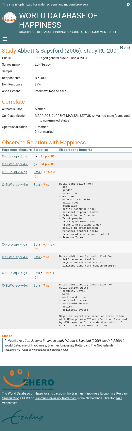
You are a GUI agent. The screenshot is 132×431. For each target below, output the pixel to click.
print (125, 47)
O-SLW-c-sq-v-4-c (15, 164)
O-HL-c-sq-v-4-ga (14, 156)
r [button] (34, 156)
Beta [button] (37, 172)
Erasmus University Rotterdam (55, 398)
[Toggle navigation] (5, 39)
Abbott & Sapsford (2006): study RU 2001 (68, 50)
